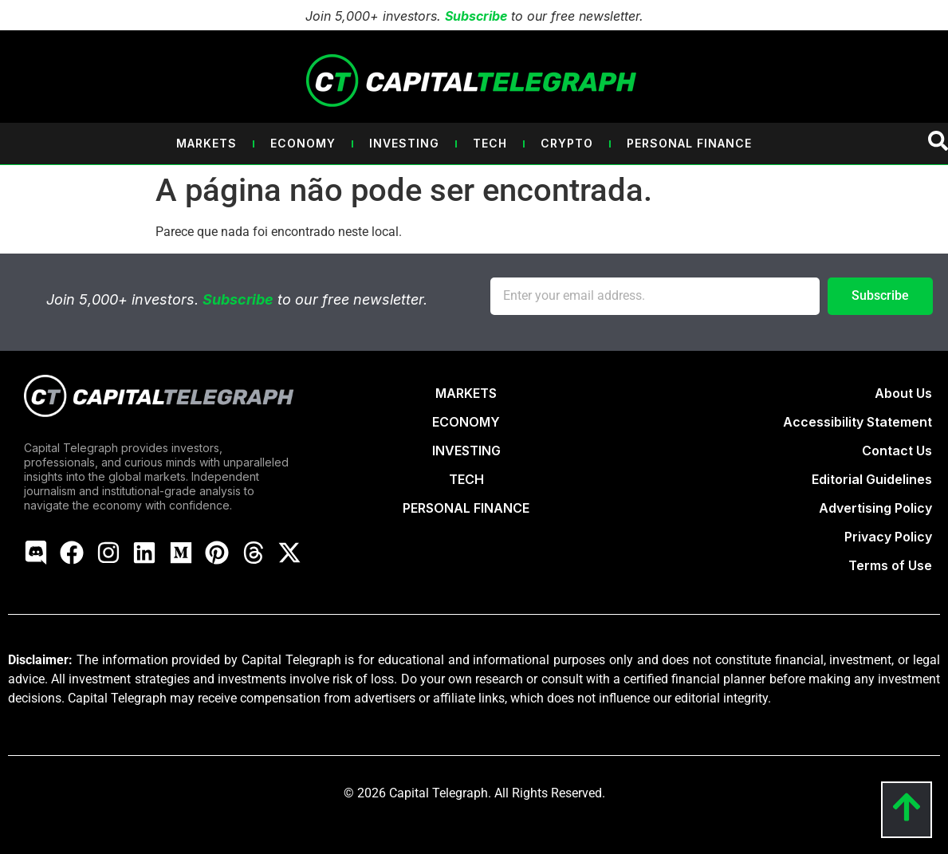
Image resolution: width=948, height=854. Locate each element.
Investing (404, 143)
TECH (466, 479)
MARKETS (466, 393)
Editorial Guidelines (872, 479)
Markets (206, 143)
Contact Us (897, 450)
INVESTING (466, 450)
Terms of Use (890, 565)
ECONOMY (466, 422)
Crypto (567, 143)
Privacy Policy (888, 537)
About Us (903, 393)
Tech (490, 143)
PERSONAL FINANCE (466, 508)
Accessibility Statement (857, 422)
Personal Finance (689, 143)
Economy (303, 143)
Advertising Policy (875, 508)
